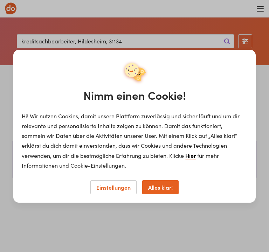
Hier (190, 155)
